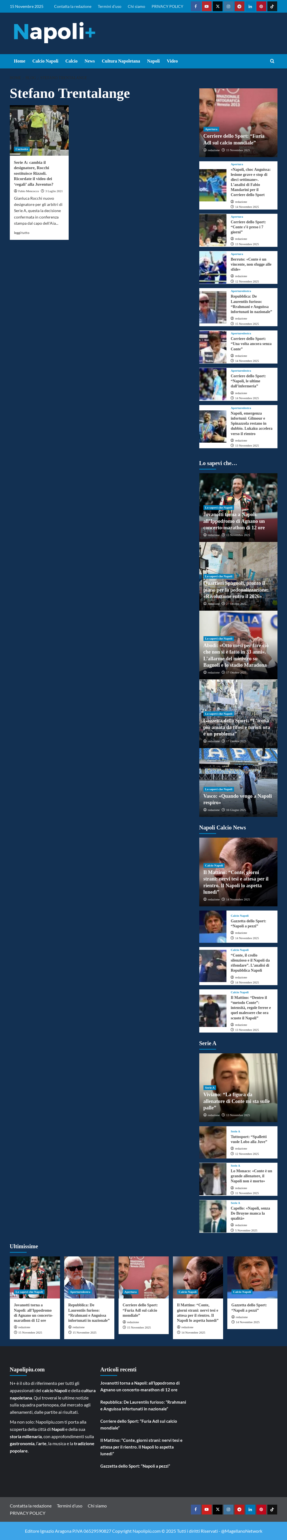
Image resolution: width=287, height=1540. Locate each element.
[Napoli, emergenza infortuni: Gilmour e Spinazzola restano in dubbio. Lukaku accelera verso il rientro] (213, 426)
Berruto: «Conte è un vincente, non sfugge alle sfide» (251, 264)
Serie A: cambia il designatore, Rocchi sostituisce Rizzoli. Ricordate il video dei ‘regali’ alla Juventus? (34, 173)
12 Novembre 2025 (247, 281)
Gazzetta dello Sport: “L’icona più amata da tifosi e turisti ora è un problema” (236, 727)
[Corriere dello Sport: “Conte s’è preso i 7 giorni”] (213, 230)
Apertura (211, 129)
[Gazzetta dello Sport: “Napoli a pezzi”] (213, 927)
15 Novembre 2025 (238, 150)
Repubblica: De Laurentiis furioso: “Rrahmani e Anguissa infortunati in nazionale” (143, 1405)
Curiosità (22, 149)
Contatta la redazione (72, 6)
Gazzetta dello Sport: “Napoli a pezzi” (135, 1465)
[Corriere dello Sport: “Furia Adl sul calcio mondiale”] (144, 1277)
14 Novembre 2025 (247, 206)
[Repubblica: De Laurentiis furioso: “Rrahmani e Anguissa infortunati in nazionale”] (213, 307)
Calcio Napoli (45, 61)
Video (172, 61)
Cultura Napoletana (121, 61)
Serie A (210, 1087)
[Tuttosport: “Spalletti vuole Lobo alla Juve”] (213, 1142)
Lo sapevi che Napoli (218, 507)
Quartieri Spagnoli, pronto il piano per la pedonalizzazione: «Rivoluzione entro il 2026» (236, 589)
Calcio (71, 61)
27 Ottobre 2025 (236, 603)
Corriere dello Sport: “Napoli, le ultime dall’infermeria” (248, 381)
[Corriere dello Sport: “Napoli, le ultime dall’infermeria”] (213, 384)
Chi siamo (136, 6)
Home (20, 61)
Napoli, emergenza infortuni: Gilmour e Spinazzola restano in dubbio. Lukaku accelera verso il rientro (251, 423)
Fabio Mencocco (28, 191)
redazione (214, 150)
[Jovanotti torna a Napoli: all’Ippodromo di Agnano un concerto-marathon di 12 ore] (35, 1277)
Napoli (153, 61)
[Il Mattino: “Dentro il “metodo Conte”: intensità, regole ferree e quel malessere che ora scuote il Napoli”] (213, 1011)
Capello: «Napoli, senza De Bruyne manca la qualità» (250, 1213)
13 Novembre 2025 (247, 244)
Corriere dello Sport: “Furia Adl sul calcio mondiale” (140, 1310)
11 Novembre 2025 (247, 1193)
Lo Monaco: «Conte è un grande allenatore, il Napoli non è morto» (251, 1176)
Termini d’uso (109, 6)
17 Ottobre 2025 (236, 672)
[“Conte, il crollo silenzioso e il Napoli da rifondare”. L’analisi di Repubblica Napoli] (213, 966)
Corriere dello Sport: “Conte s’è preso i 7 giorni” (248, 227)
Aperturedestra (241, 291)
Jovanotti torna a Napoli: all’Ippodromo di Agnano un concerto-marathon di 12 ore (234, 521)
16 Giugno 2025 (236, 810)
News (90, 61)
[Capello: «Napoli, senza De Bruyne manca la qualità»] (213, 1216)
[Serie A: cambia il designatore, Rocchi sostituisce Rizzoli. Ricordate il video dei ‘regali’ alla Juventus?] (39, 130)
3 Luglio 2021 (54, 191)
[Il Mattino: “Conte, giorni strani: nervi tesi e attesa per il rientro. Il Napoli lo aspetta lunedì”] (198, 1277)
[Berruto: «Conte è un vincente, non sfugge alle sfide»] (213, 267)
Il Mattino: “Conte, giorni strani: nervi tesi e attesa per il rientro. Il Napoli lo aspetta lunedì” (141, 1447)
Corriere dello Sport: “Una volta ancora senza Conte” (251, 344)
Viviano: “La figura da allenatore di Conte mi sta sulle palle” (236, 1101)
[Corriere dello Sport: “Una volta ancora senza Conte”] (213, 347)
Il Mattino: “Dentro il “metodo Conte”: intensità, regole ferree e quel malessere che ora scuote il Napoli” (251, 1008)
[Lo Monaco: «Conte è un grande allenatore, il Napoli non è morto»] (213, 1179)
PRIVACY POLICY (167, 6)
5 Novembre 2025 (246, 1230)
